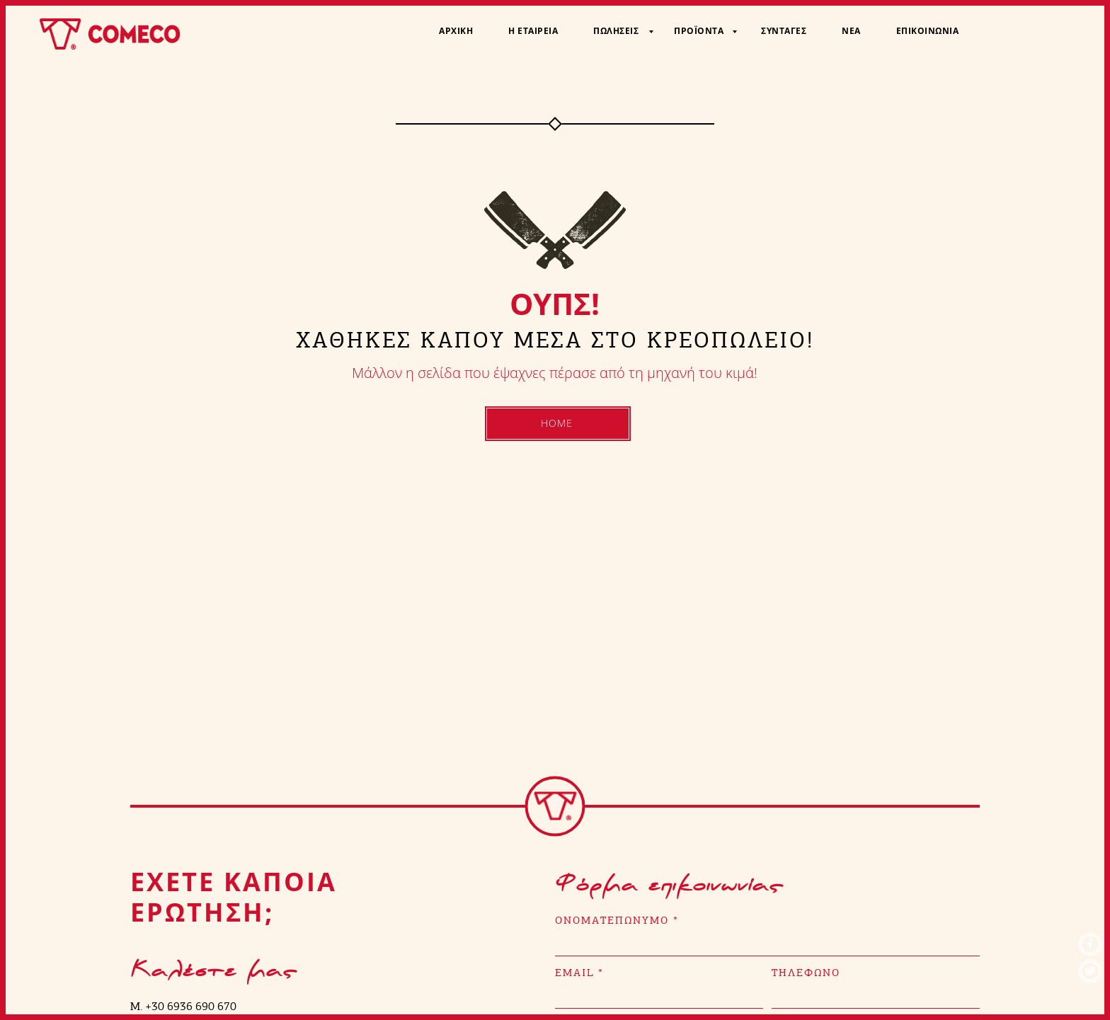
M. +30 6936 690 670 (183, 1006)
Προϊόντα (698, 31)
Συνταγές (783, 31)
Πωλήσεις (616, 31)
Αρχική (456, 31)
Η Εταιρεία (533, 31)
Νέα (851, 31)
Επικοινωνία (927, 31)
